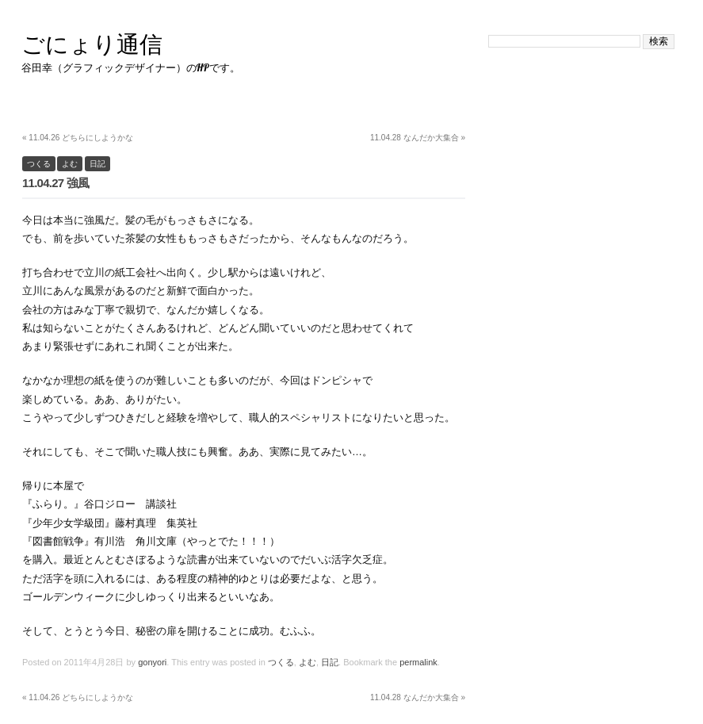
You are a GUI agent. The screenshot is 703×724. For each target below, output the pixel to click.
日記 (97, 163)
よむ (70, 163)
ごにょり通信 (91, 44)
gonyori (152, 662)
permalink (418, 662)
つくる (39, 163)
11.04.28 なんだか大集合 (417, 137)
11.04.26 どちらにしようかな (77, 137)
